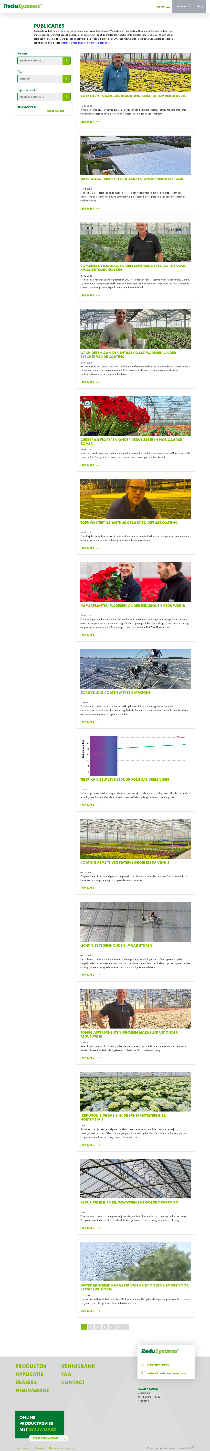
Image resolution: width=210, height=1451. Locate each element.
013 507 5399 (158, 1365)
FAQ (66, 1374)
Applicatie (29, 1374)
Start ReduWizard (45, 1438)
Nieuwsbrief (32, 1390)
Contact (72, 1382)
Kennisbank (78, 1366)
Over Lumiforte (23, 1448)
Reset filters (55, 111)
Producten (30, 1366)
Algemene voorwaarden (62, 1448)
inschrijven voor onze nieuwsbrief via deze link (85, 42)
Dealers (26, 1382)
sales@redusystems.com (167, 1373)
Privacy (40, 1448)
